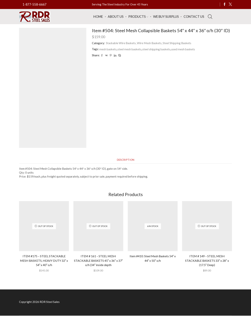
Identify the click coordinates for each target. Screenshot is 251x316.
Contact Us (194, 17)
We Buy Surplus (166, 17)
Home (98, 17)
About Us (115, 17)
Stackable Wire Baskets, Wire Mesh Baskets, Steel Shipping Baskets (149, 43)
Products (138, 17)
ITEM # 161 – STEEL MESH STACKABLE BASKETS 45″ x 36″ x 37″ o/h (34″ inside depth (98, 261)
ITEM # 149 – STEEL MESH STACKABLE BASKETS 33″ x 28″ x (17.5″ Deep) (207, 261)
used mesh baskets (184, 49)
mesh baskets (108, 49)
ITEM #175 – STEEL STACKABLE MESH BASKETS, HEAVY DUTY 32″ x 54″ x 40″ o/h (44, 261)
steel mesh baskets (130, 49)
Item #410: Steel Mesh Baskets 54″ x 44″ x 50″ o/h (152, 259)
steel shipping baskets (157, 49)
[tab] (125, 160)
